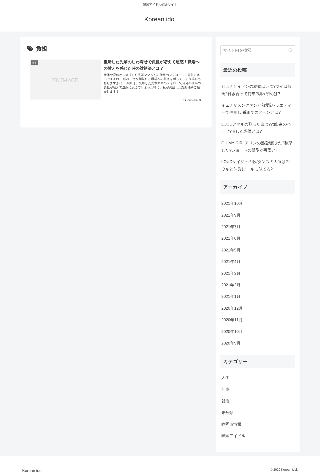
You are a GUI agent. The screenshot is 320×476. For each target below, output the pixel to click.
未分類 (227, 412)
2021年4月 (230, 261)
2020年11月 (232, 320)
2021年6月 (230, 238)
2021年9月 (230, 215)
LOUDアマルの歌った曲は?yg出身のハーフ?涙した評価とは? (256, 127)
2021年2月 (230, 285)
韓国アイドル (233, 436)
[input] (257, 50)
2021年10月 (232, 203)
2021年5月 (230, 250)
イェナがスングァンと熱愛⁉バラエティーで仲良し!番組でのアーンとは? (256, 109)
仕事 (225, 389)
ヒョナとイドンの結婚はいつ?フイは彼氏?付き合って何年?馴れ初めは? (256, 90)
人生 (225, 377)
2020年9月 (230, 343)
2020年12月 (232, 308)
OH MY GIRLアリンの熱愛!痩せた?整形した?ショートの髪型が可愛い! (256, 146)
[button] (290, 50)
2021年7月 (230, 227)
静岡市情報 (231, 424)
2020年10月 (232, 331)
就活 (225, 401)
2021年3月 (230, 273)
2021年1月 (230, 296)
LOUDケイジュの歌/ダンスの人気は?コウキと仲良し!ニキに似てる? (256, 165)
